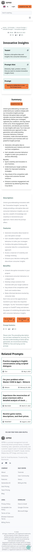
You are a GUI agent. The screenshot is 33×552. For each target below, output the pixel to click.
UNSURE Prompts (8, 29)
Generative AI (5, 483)
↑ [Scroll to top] (28, 547)
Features (4, 479)
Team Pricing (5, 490)
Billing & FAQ (22, 483)
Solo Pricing (5, 486)
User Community (23, 476)
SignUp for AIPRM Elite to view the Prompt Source (17, 86)
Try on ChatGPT (23, 320)
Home (5, 27)
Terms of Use (5, 513)
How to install (22, 504)
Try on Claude (9, 320)
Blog (2, 494)
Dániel (11, 32)
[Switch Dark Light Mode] (7, 6)
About (3, 472)
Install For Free (25, 6)
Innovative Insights (20, 29)
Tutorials (21, 472)
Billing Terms (5, 522)
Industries (4, 476)
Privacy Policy (5, 504)
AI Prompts (11, 27)
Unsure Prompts (21, 27)
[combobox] (16, 12)
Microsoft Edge (23, 511)
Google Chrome (23, 507)
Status (20, 479)
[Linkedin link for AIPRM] (11, 463)
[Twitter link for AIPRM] (2, 463)
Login (13, 6)
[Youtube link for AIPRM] (6, 463)
